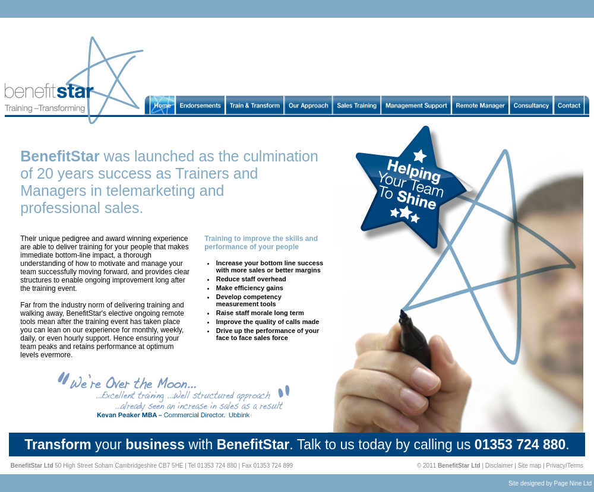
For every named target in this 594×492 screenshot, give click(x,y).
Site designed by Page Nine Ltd (550, 483)
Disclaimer (499, 465)
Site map (529, 465)
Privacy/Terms (564, 465)
